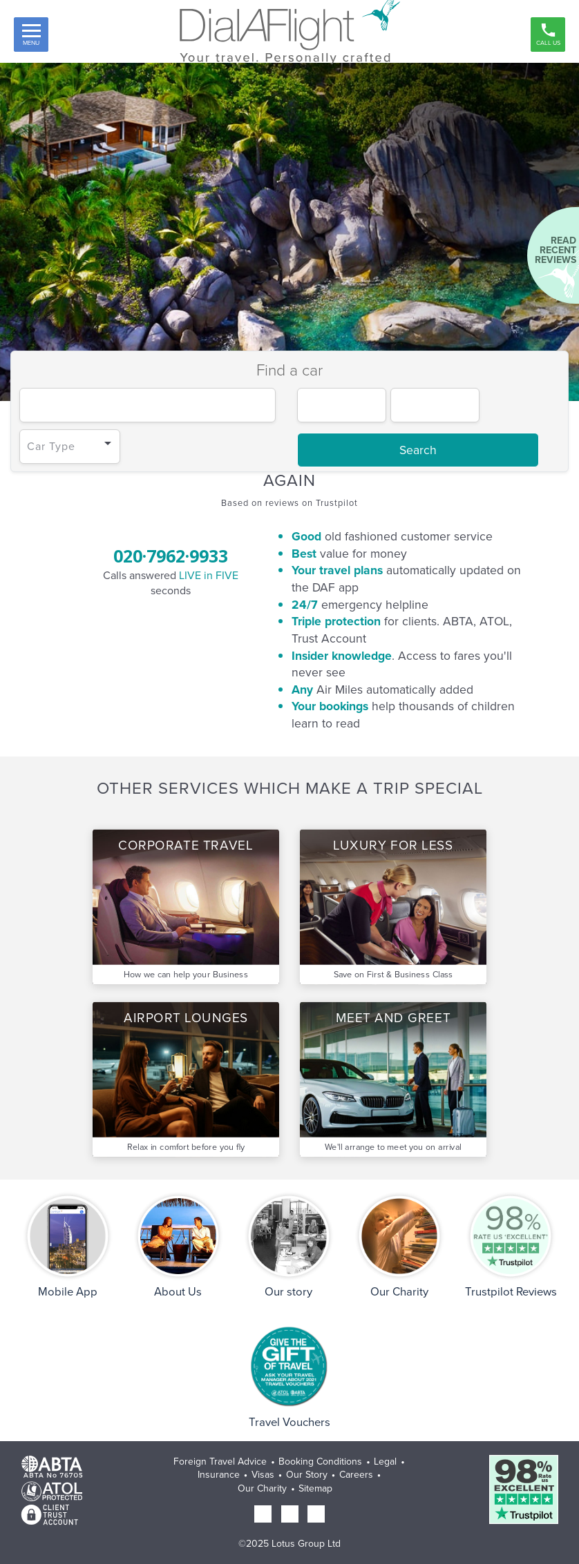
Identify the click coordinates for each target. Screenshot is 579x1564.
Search (418, 450)
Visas (262, 1474)
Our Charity (262, 1488)
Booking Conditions (320, 1461)
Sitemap (315, 1488)
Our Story (307, 1474)
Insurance (219, 1474)
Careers (356, 1474)
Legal (385, 1461)
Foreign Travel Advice (220, 1461)
